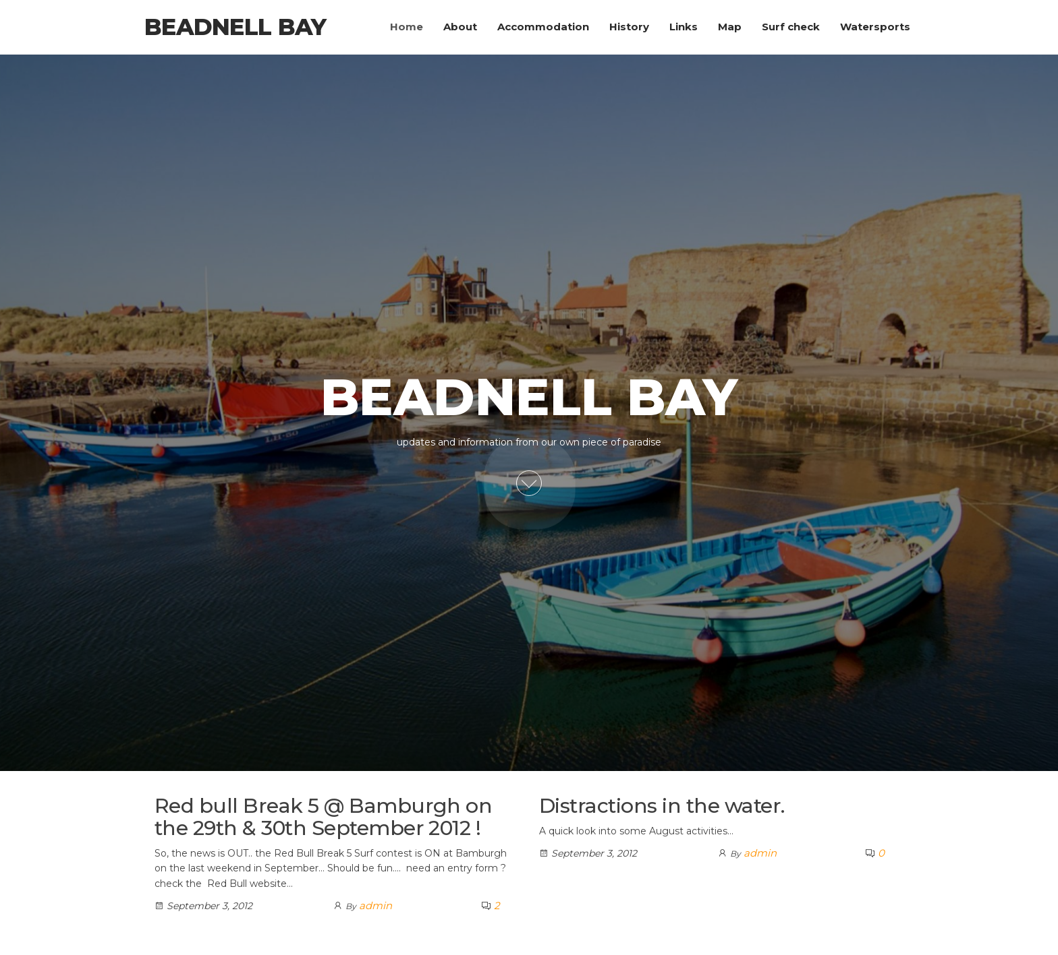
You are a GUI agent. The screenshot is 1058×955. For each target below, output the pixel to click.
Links (683, 26)
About (460, 26)
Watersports (875, 26)
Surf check (791, 26)
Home (406, 26)
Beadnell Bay (235, 27)
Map (730, 26)
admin (375, 905)
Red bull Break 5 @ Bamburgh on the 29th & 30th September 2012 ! (323, 816)
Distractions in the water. (661, 805)
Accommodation (543, 26)
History (629, 26)
